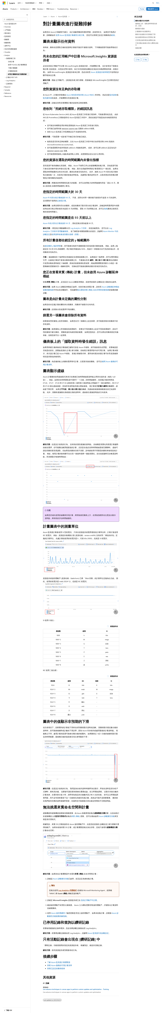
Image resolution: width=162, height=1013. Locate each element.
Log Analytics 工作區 (78, 228)
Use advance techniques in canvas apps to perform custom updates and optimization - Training (76, 989)
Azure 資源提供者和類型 (100, 72)
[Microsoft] (4, 3)
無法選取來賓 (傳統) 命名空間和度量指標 (93, 290)
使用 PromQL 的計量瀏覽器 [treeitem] (17, 65)
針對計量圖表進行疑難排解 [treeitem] (17, 74)
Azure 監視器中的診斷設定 (98, 933)
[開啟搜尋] (153, 3)
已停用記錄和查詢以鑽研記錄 (145, 40)
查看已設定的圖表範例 (56, 968)
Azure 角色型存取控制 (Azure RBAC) (80, 95)
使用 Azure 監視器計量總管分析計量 (70, 35)
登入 (157, 3)
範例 (113, 35)
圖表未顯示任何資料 (142, 21)
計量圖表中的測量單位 (143, 31)
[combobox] (15, 19)
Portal (142, 9)
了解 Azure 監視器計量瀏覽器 (58, 962)
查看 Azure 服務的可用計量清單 (59, 965)
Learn (45, 16)
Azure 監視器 (62, 16)
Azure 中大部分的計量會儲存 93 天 (56, 197)
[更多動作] (117, 16)
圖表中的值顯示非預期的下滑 (145, 34)
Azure (53, 16)
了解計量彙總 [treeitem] (12, 68)
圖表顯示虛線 (140, 28)
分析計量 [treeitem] (11, 62)
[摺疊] (27, 15)
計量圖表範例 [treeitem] (12, 71)
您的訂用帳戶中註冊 (89, 900)
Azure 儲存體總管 (58, 913)
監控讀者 (113, 95)
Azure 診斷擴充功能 (106, 816)
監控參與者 (47, 98)
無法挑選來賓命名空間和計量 (145, 37)
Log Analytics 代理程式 (67, 890)
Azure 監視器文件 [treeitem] (10, 24)
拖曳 (106, 208)
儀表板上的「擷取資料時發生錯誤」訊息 (146, 24)
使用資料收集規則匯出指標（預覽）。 (67, 234)
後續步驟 (138, 48)
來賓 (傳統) (75, 816)
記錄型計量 (61, 200)
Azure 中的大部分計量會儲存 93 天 (56, 223)
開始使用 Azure (153, 9)
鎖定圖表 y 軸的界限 (53, 246)
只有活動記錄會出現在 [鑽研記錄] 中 (146, 44)
